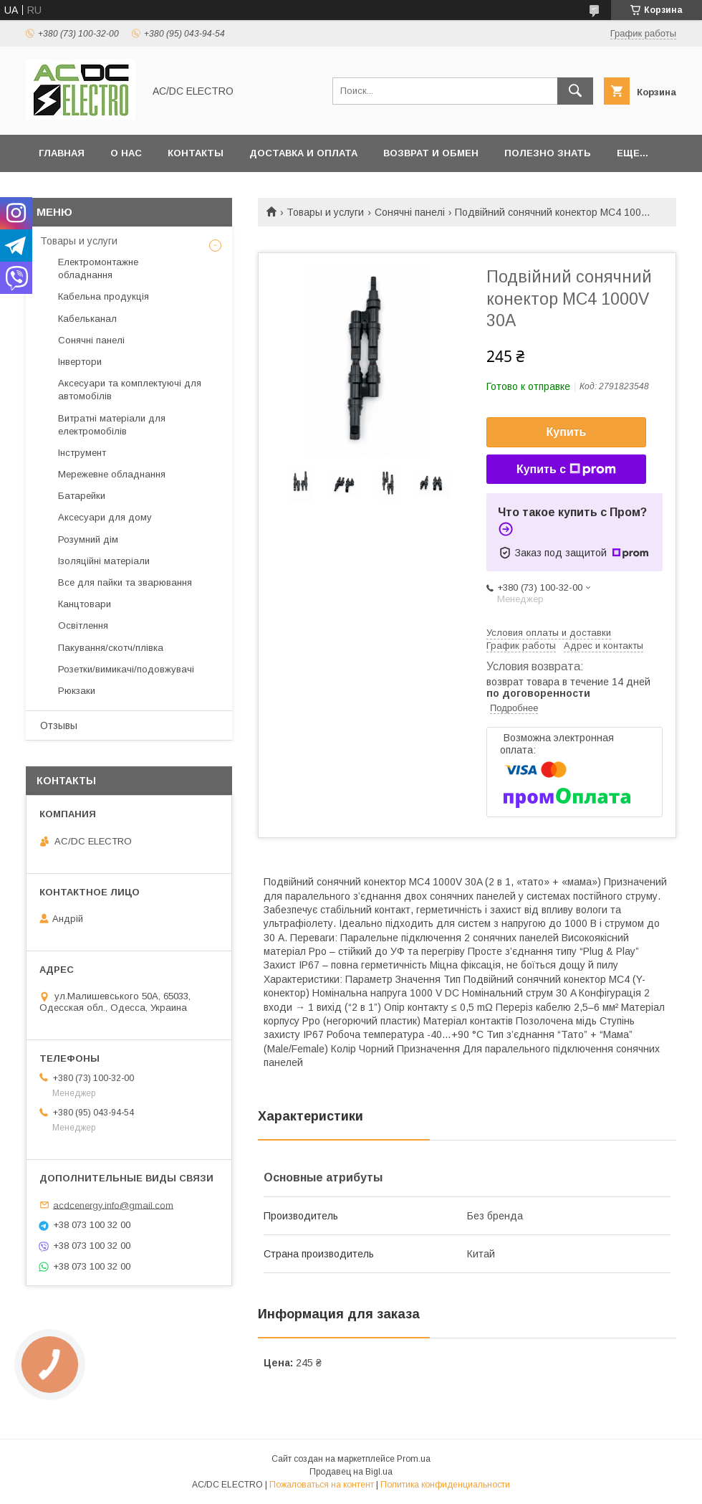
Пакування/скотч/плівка (110, 647)
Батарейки (81, 495)
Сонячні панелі (410, 212)
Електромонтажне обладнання (98, 268)
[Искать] (575, 91)
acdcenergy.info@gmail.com (113, 1204)
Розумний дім (88, 539)
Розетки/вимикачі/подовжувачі (126, 669)
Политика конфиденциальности (445, 1485)
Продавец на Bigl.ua (351, 1472)
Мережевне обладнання (111, 474)
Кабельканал (87, 318)
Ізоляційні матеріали (104, 561)
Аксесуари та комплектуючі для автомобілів (129, 389)
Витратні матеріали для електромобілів (111, 425)
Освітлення (83, 625)
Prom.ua (414, 1459)
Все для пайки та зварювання (125, 582)
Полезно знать (547, 153)
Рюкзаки (76, 690)
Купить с (566, 469)
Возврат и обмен (431, 153)
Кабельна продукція (103, 296)
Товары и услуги (325, 212)
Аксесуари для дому (105, 517)
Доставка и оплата (303, 153)
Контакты (195, 153)
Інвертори (80, 361)
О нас (126, 153)
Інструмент (82, 452)
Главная (62, 153)
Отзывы (58, 725)
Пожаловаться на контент (321, 1485)
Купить (567, 432)
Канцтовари (84, 604)
